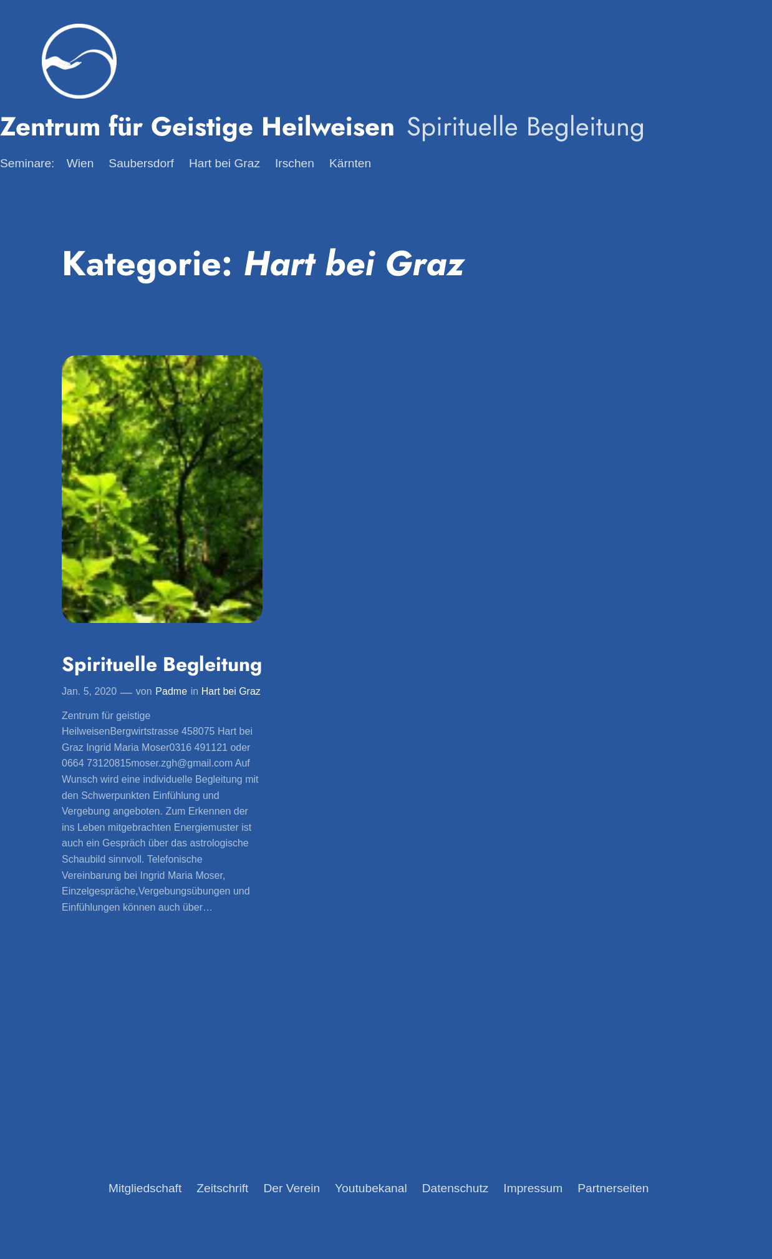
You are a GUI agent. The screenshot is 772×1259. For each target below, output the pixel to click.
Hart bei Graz (231, 691)
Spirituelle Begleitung (162, 665)
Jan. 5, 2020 (89, 691)
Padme (171, 691)
